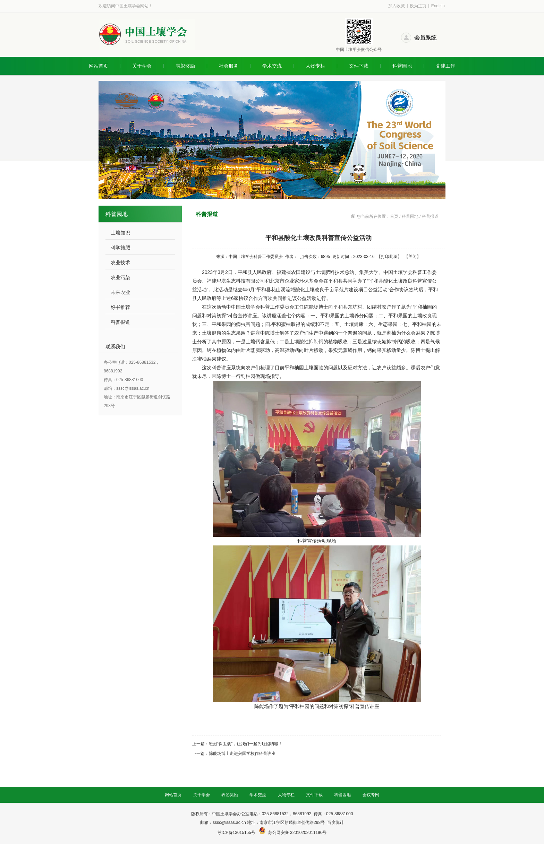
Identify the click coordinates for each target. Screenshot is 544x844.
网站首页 (98, 66)
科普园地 (402, 66)
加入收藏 (396, 5)
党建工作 (445, 66)
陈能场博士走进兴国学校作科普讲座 (242, 753)
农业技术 (120, 262)
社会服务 (228, 66)
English (438, 5)
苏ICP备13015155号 (237, 832)
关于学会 (142, 66)
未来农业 (120, 292)
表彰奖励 (185, 66)
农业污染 (120, 277)
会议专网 (371, 794)
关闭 (412, 256)
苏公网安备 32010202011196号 (297, 832)
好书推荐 (120, 307)
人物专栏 (315, 66)
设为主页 (418, 5)
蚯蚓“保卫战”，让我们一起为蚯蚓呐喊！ (245, 743)
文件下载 (358, 66)
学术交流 (272, 66)
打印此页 (389, 256)
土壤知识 (120, 232)
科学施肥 (120, 247)
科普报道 (120, 322)
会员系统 (425, 38)
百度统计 (335, 822)
